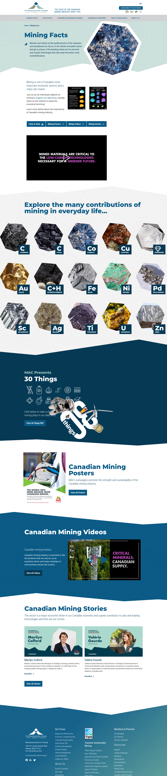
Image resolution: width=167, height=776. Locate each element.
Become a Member (121, 740)
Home (26, 25)
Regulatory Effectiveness (64, 734)
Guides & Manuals (120, 753)
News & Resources (119, 18)
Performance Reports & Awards (96, 766)
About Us (135, 18)
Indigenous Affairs (61, 759)
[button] (141, 12)
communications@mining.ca (36, 755)
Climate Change (61, 749)
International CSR (61, 743)
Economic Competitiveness (65, 737)
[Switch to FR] (140, 3)
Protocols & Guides (92, 760)
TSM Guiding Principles (93, 750)
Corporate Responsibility (64, 740)
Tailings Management (63, 753)
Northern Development (63, 746)
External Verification (92, 773)
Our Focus (48, 18)
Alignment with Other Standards (96, 757)
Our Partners (118, 737)
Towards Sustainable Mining (70, 18)
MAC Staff (58, 772)
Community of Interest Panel (95, 763)
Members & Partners (97, 18)
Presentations (119, 759)
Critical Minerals (61, 756)
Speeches (117, 756)
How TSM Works (91, 754)
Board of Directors (61, 769)
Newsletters (118, 766)
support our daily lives (46, 98)
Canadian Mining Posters (123, 772)
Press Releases (119, 762)
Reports (117, 750)
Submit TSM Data (91, 769)
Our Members (119, 734)
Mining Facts (33, 18)
